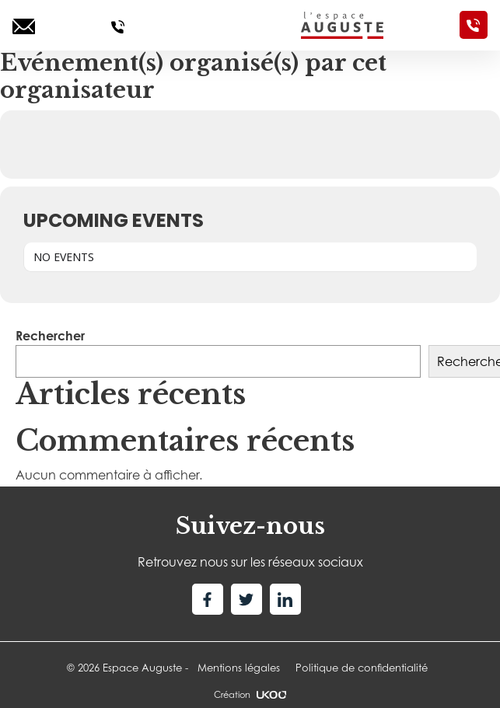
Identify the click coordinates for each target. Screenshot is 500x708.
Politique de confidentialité (361, 667)
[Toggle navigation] (213, 25)
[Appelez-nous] (117, 25)
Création (249, 694)
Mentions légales (239, 667)
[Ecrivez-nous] (23, 25)
